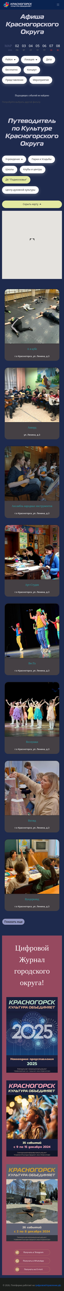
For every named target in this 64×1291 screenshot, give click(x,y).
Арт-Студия (32, 584)
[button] (32, 242)
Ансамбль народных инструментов (32, 506)
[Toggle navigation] (58, 4)
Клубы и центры (32, 169)
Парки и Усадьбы (41, 159)
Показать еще (13, 922)
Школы (9, 169)
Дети (49, 59)
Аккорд (32, 427)
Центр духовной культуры (20, 189)
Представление (14, 79)
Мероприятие (41, 79)
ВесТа (32, 663)
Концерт (32, 69)
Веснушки (32, 741)
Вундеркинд (32, 899)
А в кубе (32, 348)
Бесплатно (11, 69)
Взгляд (32, 820)
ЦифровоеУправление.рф (48, 1285)
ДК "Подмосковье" (16, 179)
